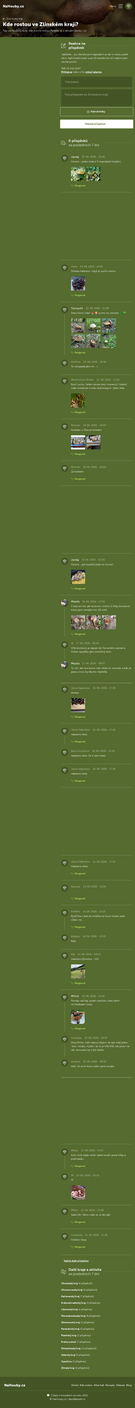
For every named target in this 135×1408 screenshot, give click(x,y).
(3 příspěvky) (80, 1302)
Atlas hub (99, 1385)
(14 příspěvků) (79, 1348)
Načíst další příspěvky (76, 1260)
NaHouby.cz (13, 6)
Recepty (110, 1385)
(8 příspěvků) (80, 1315)
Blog (128, 1385)
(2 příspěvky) (76, 1309)
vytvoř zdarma (93, 72)
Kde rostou (86, 1385)
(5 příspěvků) (75, 1354)
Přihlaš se (66, 72)
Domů (74, 1385)
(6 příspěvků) (77, 1283)
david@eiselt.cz (77, 1399)
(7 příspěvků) (77, 1296)
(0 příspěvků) (79, 1289)
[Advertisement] (29, 94)
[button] (120, 6)
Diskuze (120, 1385)
